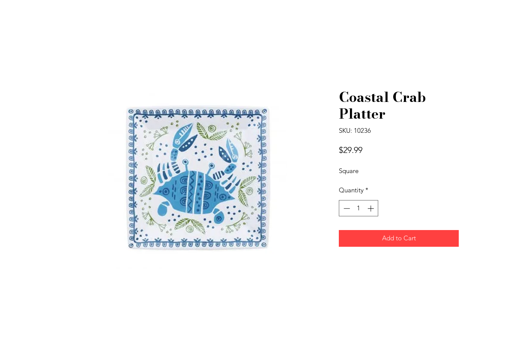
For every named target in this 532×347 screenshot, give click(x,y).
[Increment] (371, 208)
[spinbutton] (359, 208)
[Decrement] (346, 208)
